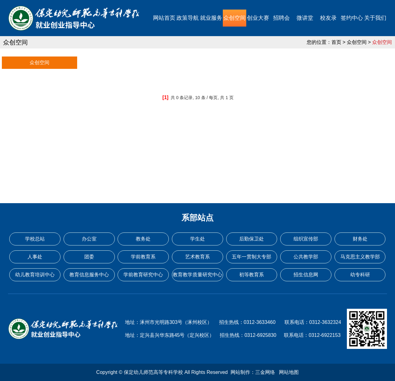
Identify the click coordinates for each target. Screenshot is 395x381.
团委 (89, 256)
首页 (336, 42)
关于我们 (375, 18)
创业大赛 (258, 18)
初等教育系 (251, 274)
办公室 (89, 238)
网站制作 (240, 372)
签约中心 (352, 18)
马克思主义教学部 (360, 256)
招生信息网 (305, 274)
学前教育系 (143, 256)
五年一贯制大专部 (251, 256)
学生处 (197, 238)
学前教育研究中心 (143, 274)
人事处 (34, 256)
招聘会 (281, 18)
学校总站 (35, 238)
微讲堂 (305, 18)
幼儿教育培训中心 (35, 274)
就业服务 (211, 18)
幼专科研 (360, 274)
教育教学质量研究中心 (197, 274)
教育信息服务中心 (89, 274)
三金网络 (265, 372)
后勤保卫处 (251, 238)
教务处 (143, 238)
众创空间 (234, 18)
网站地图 (289, 372)
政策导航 (188, 18)
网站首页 (164, 18)
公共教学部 (305, 256)
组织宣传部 (305, 238)
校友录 (328, 18)
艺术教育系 (197, 256)
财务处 (360, 238)
